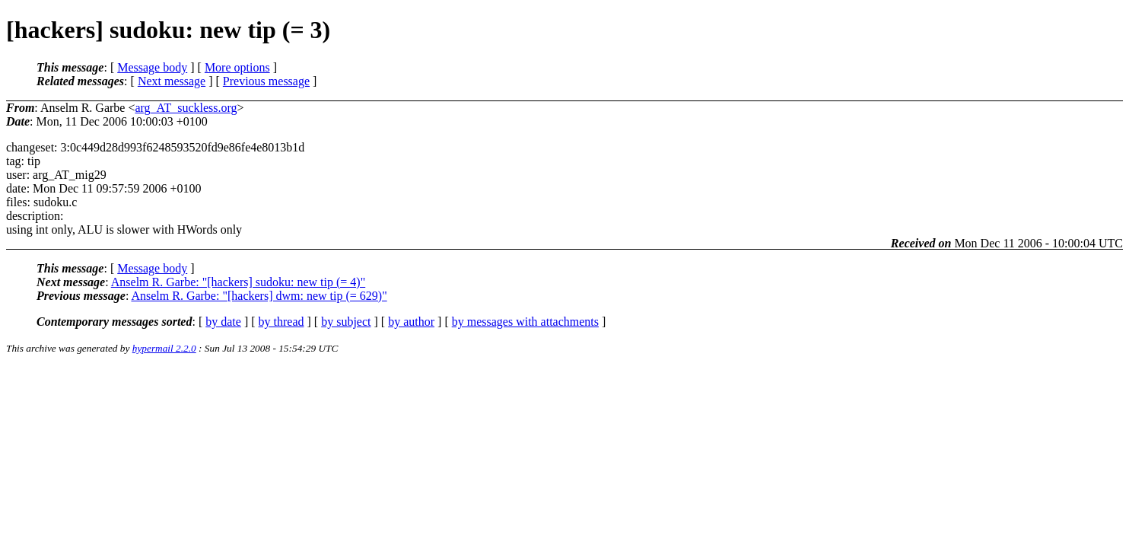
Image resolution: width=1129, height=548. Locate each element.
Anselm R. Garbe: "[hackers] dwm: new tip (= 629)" (258, 295)
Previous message (266, 81)
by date (223, 321)
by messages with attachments (525, 321)
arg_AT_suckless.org (186, 107)
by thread (281, 321)
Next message (171, 81)
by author (411, 321)
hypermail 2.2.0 (164, 348)
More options (237, 67)
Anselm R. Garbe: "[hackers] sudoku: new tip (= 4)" (238, 282)
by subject (346, 321)
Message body (152, 67)
